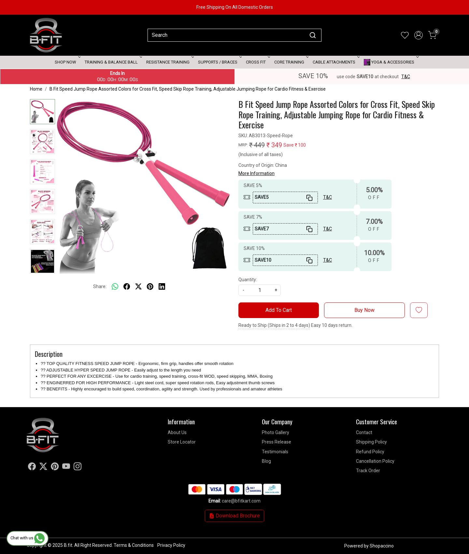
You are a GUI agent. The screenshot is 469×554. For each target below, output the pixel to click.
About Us (177, 432)
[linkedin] (162, 286)
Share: (100, 286)
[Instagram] (77, 468)
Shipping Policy (371, 442)
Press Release (276, 442)
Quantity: (247, 279)
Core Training (290, 62)
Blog (266, 461)
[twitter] (138, 286)
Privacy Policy (171, 545)
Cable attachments (336, 62)
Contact (364, 432)
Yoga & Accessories (391, 62)
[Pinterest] (55, 468)
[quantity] (259, 290)
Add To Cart (278, 310)
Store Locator (182, 442)
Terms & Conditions (134, 545)
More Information (256, 173)
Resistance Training (169, 62)
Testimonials (275, 451)
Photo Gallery (275, 432)
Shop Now (67, 62)
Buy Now (364, 310)
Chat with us (27, 537)
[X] (43, 468)
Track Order (368, 470)
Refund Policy (370, 451)
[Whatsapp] (115, 286)
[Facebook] (32, 468)
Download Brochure (234, 516)
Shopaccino (382, 545)
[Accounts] (418, 35)
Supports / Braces (219, 62)
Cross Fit (257, 62)
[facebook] (127, 286)
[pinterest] (150, 286)
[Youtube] (66, 468)
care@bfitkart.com (241, 500)
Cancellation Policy (375, 461)
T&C (405, 76)
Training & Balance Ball (113, 62)
